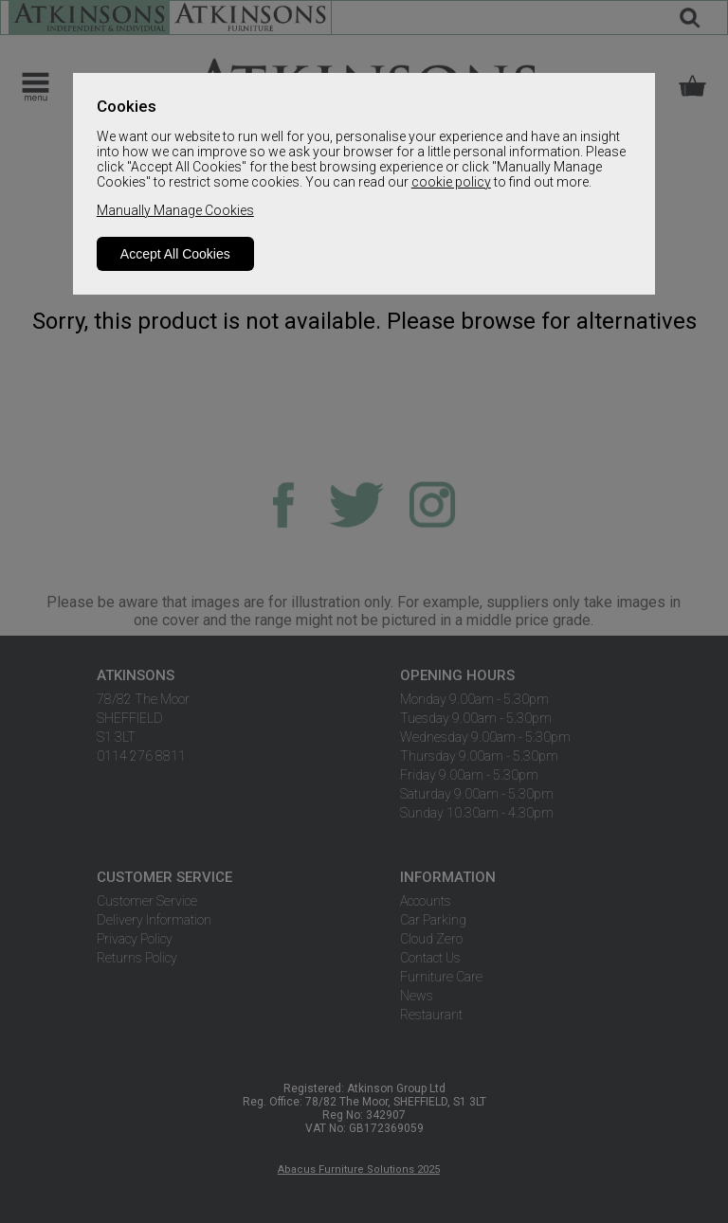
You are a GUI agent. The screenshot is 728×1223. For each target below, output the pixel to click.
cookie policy (451, 181)
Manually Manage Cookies (175, 210)
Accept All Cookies (175, 253)
